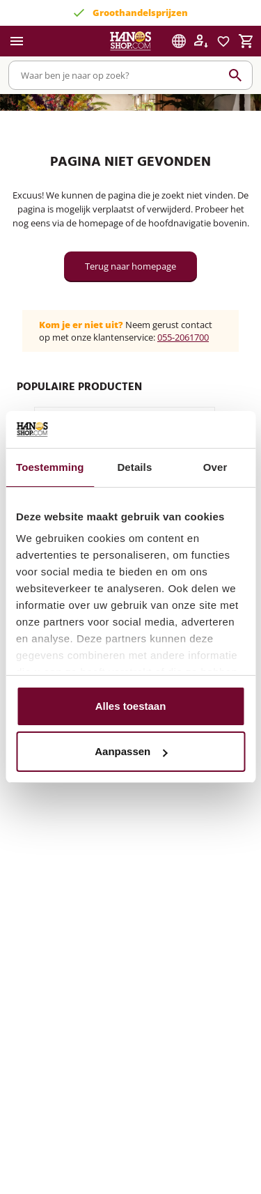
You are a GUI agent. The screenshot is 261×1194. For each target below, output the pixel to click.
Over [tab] (215, 467)
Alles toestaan (130, 706)
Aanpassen (131, 751)
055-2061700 (183, 337)
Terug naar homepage (130, 266)
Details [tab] (134, 467)
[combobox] (130, 75)
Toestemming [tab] (50, 467)
